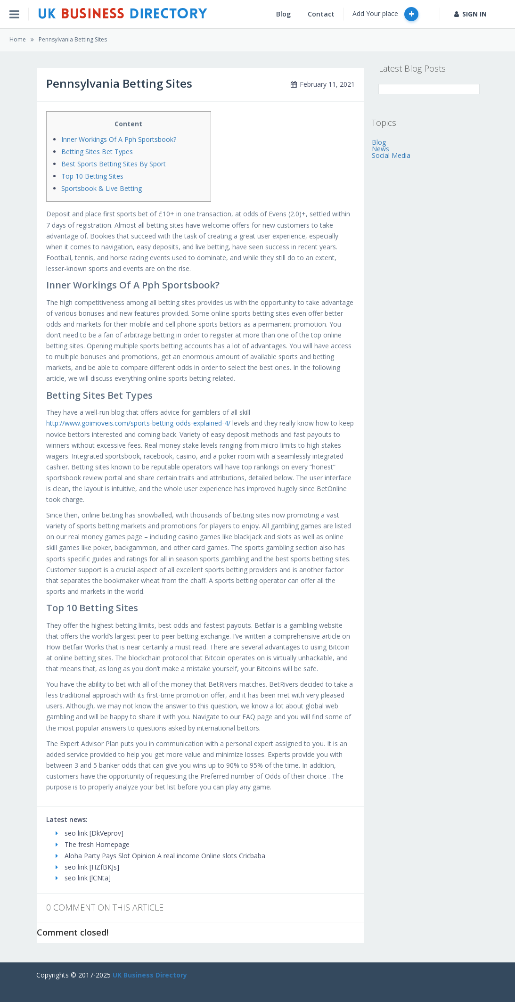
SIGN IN (470, 13)
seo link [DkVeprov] (89, 833)
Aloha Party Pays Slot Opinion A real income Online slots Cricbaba (160, 855)
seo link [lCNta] (83, 877)
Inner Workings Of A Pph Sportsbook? (118, 139)
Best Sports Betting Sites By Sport (113, 163)
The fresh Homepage (93, 844)
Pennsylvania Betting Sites (73, 39)
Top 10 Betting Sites (92, 176)
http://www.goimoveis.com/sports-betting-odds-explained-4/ (138, 423)
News (380, 148)
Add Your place (385, 14)
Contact (321, 13)
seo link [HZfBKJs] (87, 866)
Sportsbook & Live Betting (101, 188)
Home (17, 39)
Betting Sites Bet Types (97, 151)
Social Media (391, 155)
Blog (283, 13)
